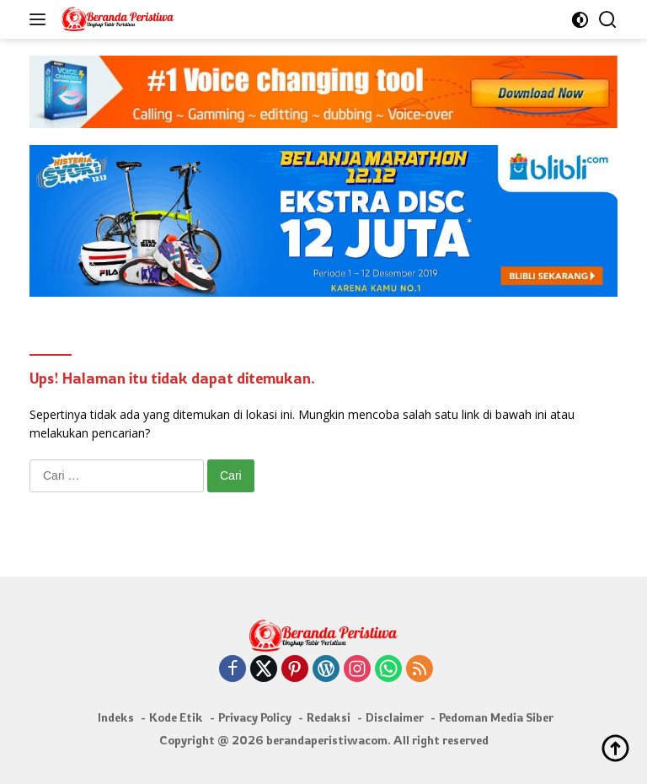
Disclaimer (395, 717)
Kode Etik (176, 717)
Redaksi (328, 717)
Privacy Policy (254, 717)
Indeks (116, 717)
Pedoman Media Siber (496, 717)
